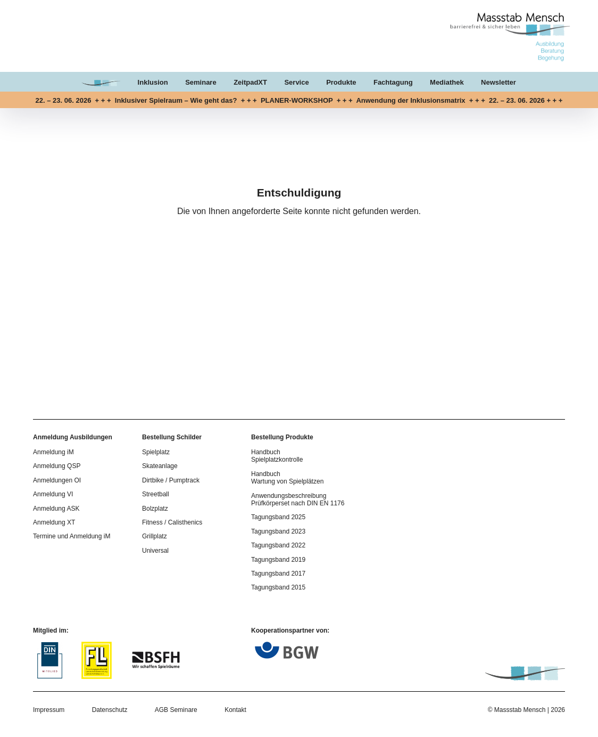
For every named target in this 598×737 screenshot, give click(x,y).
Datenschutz (110, 710)
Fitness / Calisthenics (172, 522)
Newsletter (498, 82)
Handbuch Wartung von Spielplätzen (287, 477)
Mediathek (447, 82)
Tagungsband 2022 (278, 545)
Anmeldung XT (54, 522)
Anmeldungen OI (57, 480)
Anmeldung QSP (56, 466)
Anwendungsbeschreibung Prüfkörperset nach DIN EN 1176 (297, 499)
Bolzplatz (155, 508)
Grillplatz (154, 536)
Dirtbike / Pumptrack (171, 480)
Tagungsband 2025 (278, 517)
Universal (155, 550)
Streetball (155, 494)
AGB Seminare (176, 710)
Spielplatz (156, 452)
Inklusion (153, 82)
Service (296, 82)
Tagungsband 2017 (278, 573)
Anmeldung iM (53, 452)
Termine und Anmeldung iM (71, 536)
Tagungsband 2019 (278, 559)
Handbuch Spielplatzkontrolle (277, 455)
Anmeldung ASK (56, 508)
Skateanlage (160, 466)
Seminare (201, 82)
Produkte (341, 82)
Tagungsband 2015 (278, 587)
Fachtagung (393, 82)
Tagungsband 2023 (278, 531)
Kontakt (235, 710)
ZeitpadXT (250, 82)
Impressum (48, 710)
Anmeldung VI (53, 494)
